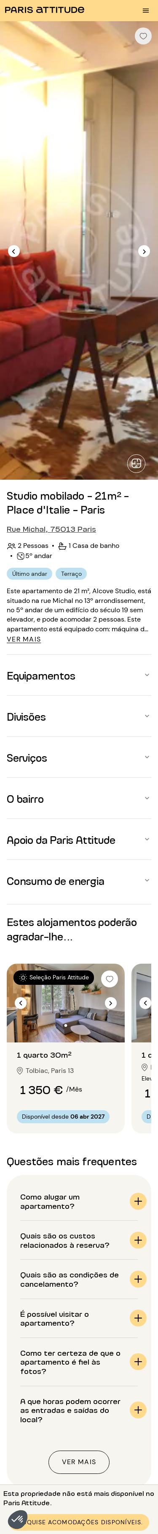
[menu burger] (146, 10)
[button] (18, 1519)
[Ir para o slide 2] (66, 1025)
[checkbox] (143, 36)
